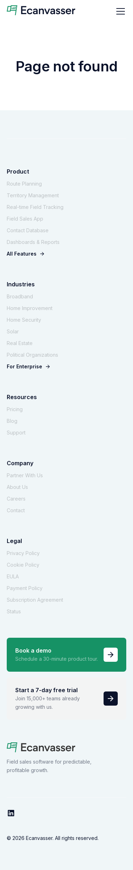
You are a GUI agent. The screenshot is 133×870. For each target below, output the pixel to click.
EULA (13, 576)
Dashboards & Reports (33, 242)
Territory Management (33, 195)
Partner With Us (25, 475)
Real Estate (20, 343)
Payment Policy (25, 588)
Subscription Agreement (35, 600)
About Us (17, 487)
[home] (41, 11)
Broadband (20, 296)
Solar (13, 331)
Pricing (15, 409)
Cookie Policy (23, 565)
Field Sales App (25, 219)
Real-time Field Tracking (35, 207)
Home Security (24, 320)
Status (14, 611)
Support (16, 433)
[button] (119, 11)
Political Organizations (32, 355)
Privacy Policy (23, 553)
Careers (16, 499)
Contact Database (28, 230)
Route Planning (24, 184)
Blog (12, 421)
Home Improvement (29, 308)
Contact (16, 510)
